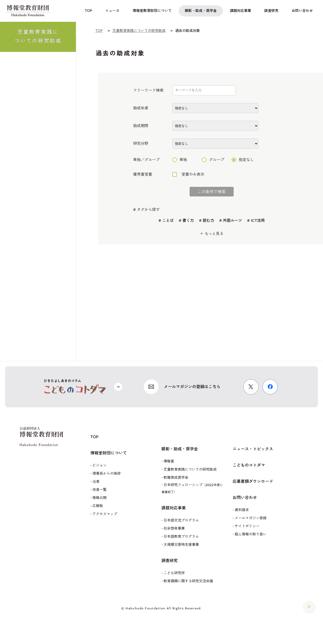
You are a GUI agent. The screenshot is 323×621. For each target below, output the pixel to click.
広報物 (97, 506)
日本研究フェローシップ (192, 488)
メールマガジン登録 (251, 518)
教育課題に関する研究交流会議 (188, 581)
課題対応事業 (174, 508)
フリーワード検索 (148, 90)
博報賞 (169, 461)
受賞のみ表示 (188, 174)
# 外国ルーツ (230, 220)
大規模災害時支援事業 (181, 544)
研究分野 (140, 144)
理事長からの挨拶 (106, 473)
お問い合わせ (245, 497)
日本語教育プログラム (181, 536)
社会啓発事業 (174, 528)
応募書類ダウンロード (253, 481)
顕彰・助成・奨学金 (180, 449)
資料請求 (242, 510)
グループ (213, 159)
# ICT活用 (256, 220)
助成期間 (140, 126)
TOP (94, 436)
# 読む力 (206, 220)
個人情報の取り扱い (251, 534)
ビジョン (99, 465)
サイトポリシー (247, 526)
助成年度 (140, 108)
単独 (179, 159)
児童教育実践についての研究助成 (190, 469)
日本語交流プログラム (181, 520)
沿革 (95, 481)
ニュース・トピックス (253, 449)
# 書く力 (186, 220)
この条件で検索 (211, 191)
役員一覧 (99, 489)
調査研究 (170, 560)
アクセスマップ (104, 514)
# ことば (166, 220)
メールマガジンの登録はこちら (192, 386)
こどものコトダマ (249, 465)
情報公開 (99, 497)
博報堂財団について (108, 453)
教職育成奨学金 (176, 477)
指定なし (243, 159)
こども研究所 (174, 573)
